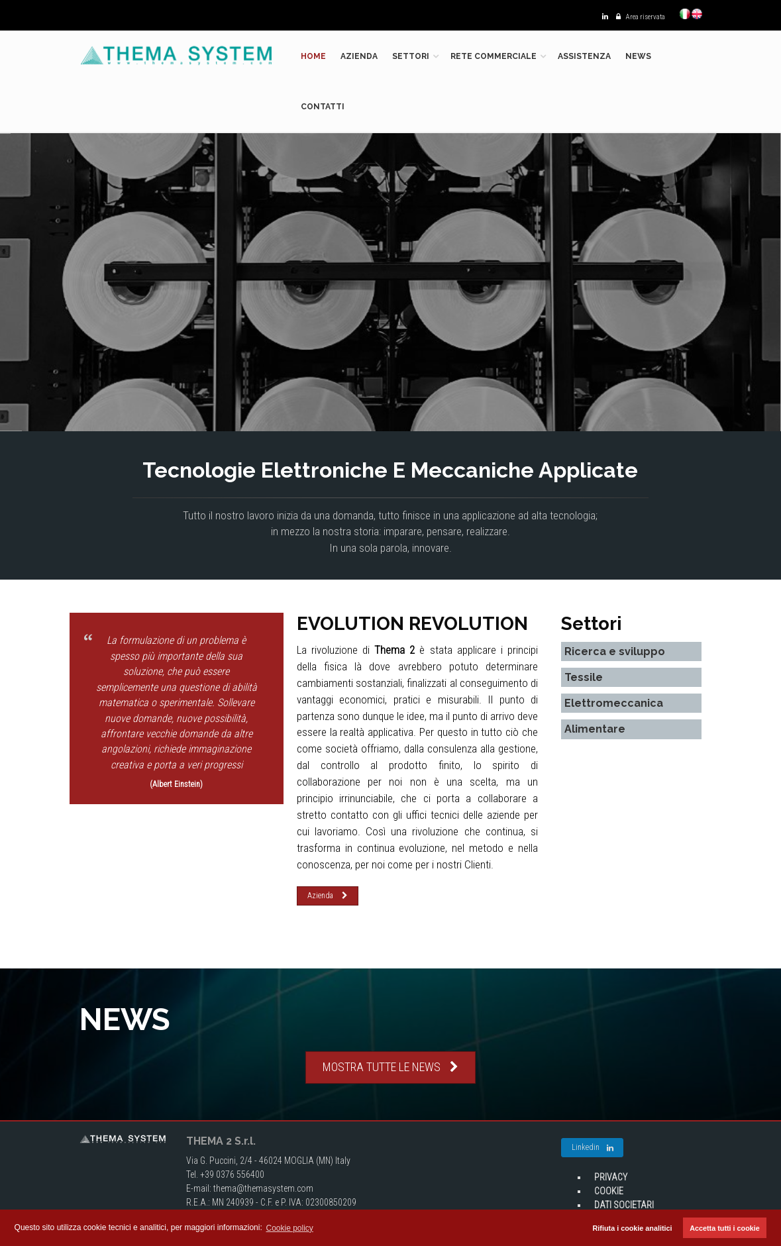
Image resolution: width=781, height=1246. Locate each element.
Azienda (359, 56)
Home (313, 56)
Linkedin (592, 1148)
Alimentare (594, 729)
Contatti (322, 106)
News (638, 56)
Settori (410, 56)
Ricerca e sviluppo (614, 651)
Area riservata (637, 17)
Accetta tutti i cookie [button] (725, 1228)
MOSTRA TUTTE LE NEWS (390, 1067)
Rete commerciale (493, 56)
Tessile (583, 677)
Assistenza (584, 56)
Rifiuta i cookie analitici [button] (632, 1228)
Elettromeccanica (613, 703)
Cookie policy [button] (289, 1228)
